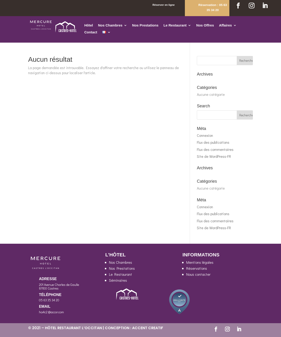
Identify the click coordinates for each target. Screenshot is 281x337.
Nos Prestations (145, 25)
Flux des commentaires (215, 149)
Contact (90, 32)
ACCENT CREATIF (147, 328)
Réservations (196, 268)
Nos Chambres (110, 25)
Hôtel (88, 25)
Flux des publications (213, 142)
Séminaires (118, 280)
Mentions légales (199, 262)
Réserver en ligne (163, 4)
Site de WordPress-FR (214, 156)
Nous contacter (198, 274)
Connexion (205, 135)
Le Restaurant (174, 25)
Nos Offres (205, 25)
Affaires (225, 25)
